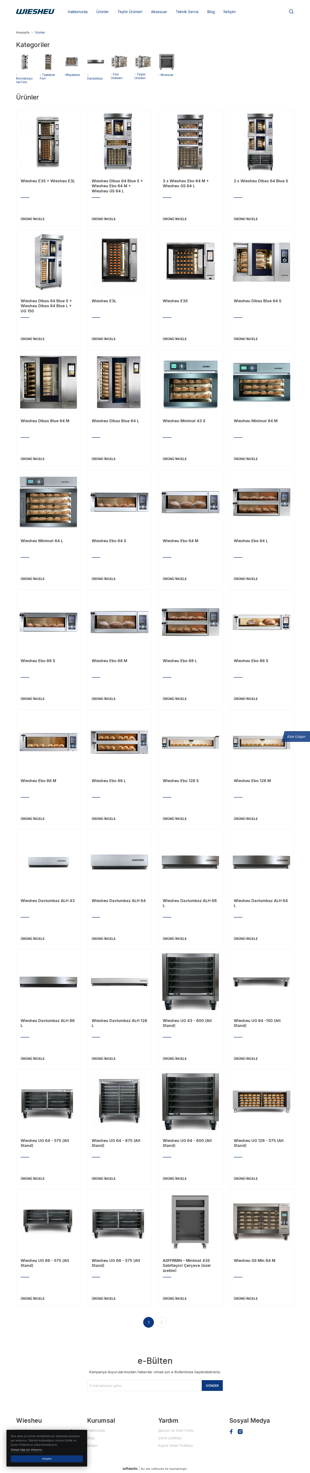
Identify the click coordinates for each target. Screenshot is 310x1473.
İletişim (92, 1445)
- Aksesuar (166, 73)
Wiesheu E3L (104, 301)
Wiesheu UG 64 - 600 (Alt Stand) (187, 1143)
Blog (90, 1438)
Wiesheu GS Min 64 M (254, 1260)
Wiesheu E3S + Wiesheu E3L (48, 181)
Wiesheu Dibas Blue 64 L (115, 421)
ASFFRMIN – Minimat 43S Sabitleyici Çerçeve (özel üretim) (187, 1265)
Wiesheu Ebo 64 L (251, 541)
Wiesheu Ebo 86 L (109, 780)
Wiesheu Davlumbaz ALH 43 (48, 900)
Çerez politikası (170, 1438)
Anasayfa (22, 32)
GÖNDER (212, 1385)
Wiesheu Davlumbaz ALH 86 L (48, 1023)
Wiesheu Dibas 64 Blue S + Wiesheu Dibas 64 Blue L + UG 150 (46, 305)
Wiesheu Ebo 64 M (180, 541)
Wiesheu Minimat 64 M (255, 421)
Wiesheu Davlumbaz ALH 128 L (119, 1023)
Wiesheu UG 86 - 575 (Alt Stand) (45, 1263)
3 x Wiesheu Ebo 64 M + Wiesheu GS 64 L (186, 183)
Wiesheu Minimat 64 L (42, 541)
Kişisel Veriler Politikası (175, 1445)
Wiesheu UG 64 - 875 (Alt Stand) (116, 1143)
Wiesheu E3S (175, 301)
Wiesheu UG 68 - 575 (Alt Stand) (116, 1263)
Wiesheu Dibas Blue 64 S (257, 301)
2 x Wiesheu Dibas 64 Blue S (261, 181)
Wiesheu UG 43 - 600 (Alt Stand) (187, 1023)
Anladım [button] (46, 1458)
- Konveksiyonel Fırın (24, 76)
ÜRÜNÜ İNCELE (33, 219)
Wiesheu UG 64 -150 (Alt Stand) (257, 1023)
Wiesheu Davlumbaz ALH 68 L (190, 903)
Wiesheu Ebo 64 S (109, 541)
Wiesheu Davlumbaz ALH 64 (119, 900)
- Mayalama (72, 73)
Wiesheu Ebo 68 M (109, 660)
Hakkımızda (96, 1430)
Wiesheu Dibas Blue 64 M (45, 421)
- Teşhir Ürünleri (143, 74)
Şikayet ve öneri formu (176, 1430)
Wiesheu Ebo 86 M (38, 780)
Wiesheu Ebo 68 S (38, 660)
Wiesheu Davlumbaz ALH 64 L (261, 903)
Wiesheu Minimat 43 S (184, 421)
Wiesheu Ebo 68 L (180, 660)
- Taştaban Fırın (48, 74)
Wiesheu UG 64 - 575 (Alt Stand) (45, 1143)
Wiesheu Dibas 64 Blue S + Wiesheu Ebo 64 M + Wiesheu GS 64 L (117, 185)
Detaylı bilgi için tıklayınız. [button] (27, 1449)
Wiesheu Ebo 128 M (252, 780)
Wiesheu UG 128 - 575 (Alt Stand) (259, 1143)
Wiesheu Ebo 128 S (181, 780)
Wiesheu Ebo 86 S (251, 660)
